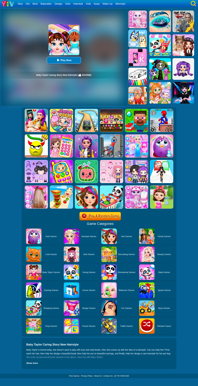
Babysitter (46, 3)
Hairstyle (78, 3)
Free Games (74, 376)
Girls (67, 3)
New (20, 3)
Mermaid (120, 3)
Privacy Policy (87, 376)
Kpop (97, 3)
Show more (32, 363)
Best (35, 3)
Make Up (108, 3)
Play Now (63, 60)
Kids (88, 3)
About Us (98, 376)
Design (58, 3)
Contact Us (108, 376)
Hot (28, 3)
